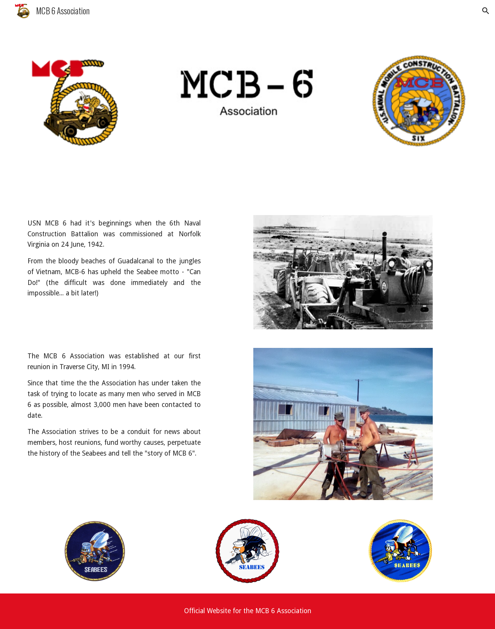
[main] (114, 258)
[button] (485, 11)
